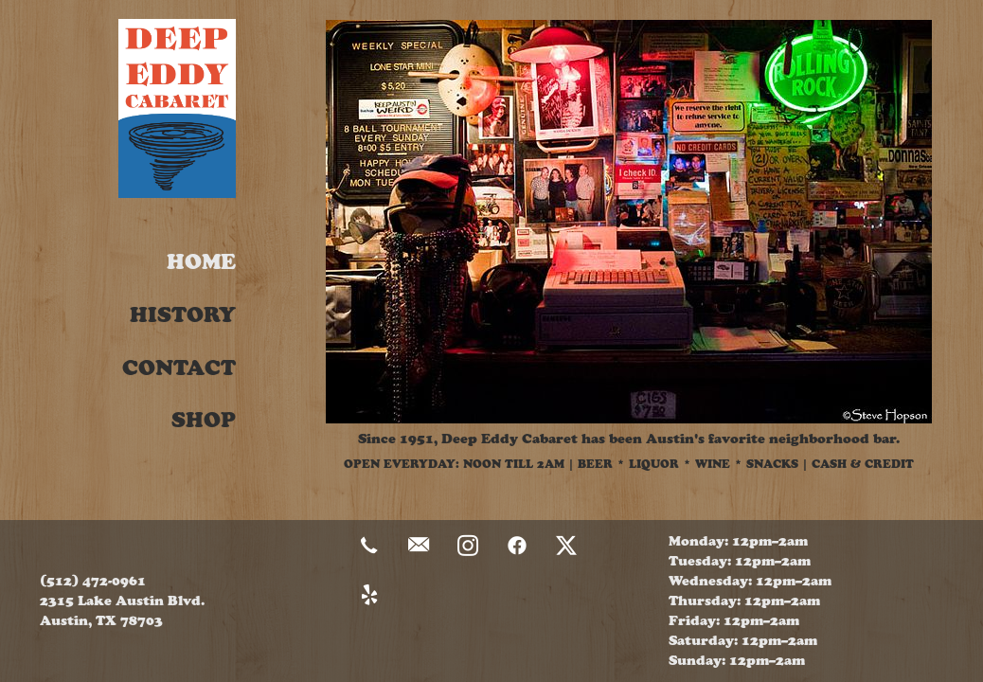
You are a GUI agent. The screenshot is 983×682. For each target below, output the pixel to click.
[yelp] (369, 596)
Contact (179, 368)
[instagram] (468, 546)
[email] (418, 546)
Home (201, 262)
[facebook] (517, 546)
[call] (369, 546)
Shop (203, 420)
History (183, 315)
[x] (566, 546)
